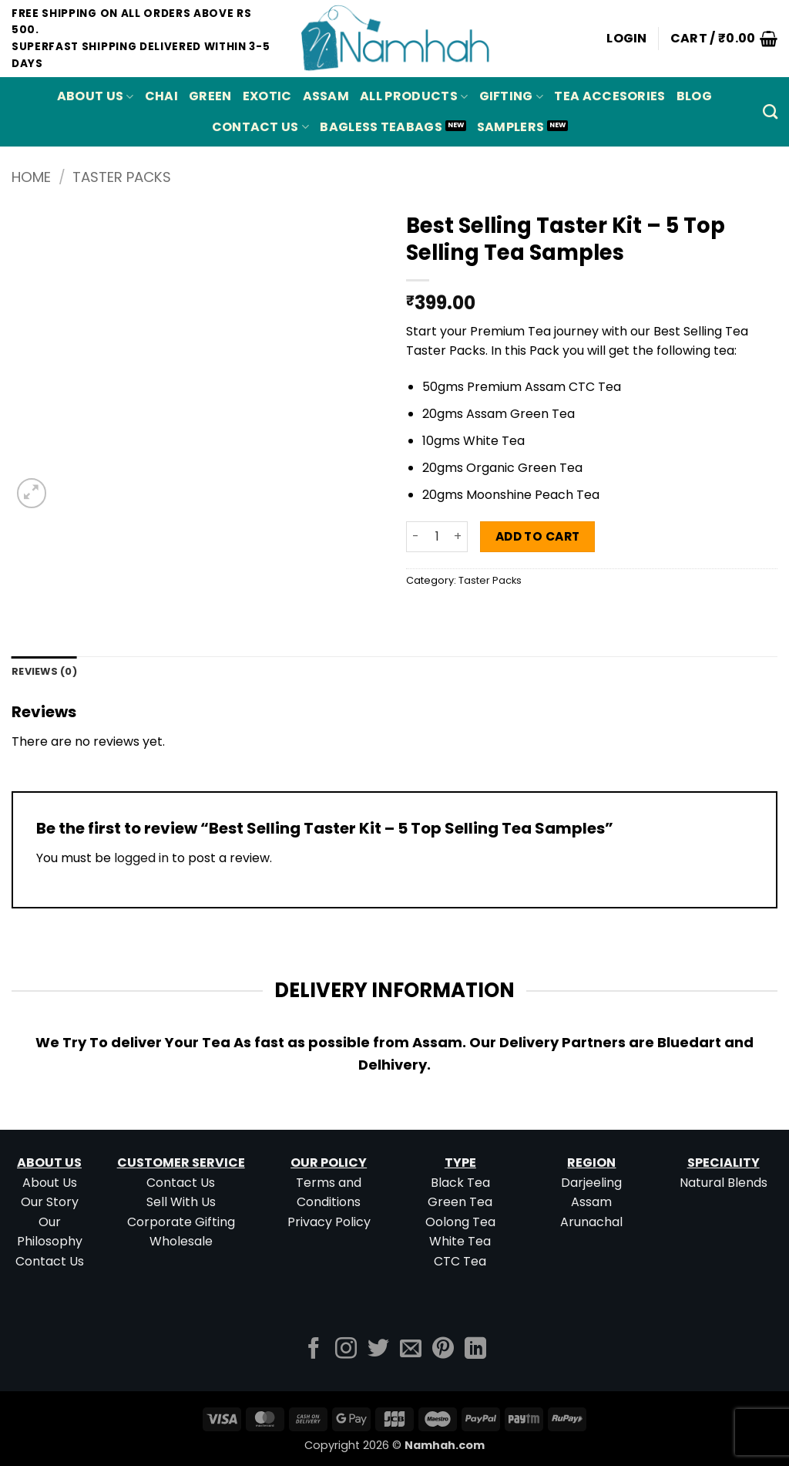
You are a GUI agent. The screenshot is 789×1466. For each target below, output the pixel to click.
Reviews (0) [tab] (44, 671)
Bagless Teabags (381, 127)
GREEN (210, 96)
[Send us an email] (410, 1350)
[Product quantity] (437, 536)
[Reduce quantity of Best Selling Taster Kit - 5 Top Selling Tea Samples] (415, 536)
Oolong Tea (460, 1222)
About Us (95, 96)
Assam (591, 1202)
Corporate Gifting (181, 1222)
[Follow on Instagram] (346, 1350)
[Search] (770, 111)
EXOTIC (267, 96)
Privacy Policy (329, 1222)
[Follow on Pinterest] (443, 1350)
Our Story (50, 1202)
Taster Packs (121, 177)
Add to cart (537, 536)
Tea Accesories (609, 96)
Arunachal (591, 1222)
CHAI (161, 96)
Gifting (511, 96)
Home (31, 177)
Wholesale (181, 1241)
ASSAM (326, 96)
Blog (694, 96)
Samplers (511, 127)
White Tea (460, 1241)
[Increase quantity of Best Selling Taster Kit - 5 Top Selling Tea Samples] (458, 536)
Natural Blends (723, 1182)
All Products (414, 96)
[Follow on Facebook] (313, 1350)
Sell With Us (181, 1202)
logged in (141, 858)
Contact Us (261, 127)
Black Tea (460, 1182)
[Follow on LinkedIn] (475, 1350)
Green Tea (460, 1202)
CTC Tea (460, 1261)
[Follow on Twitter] (378, 1350)
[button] (626, 38)
